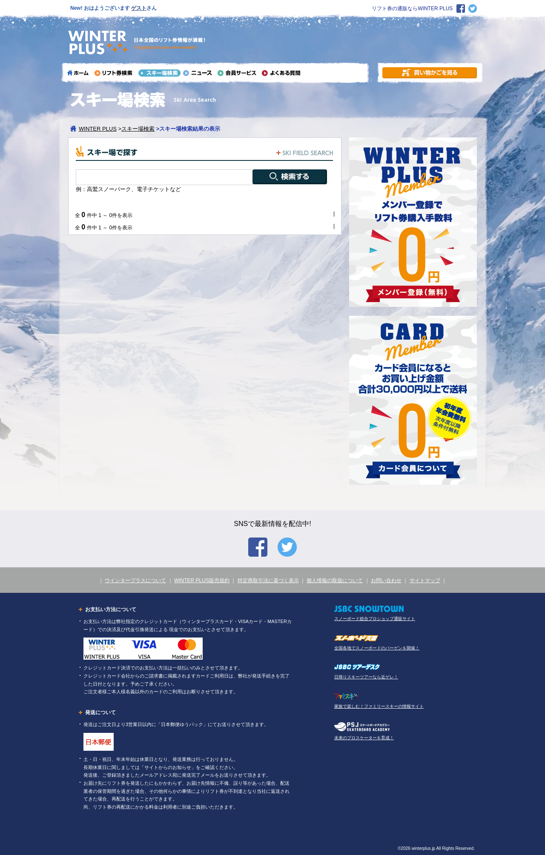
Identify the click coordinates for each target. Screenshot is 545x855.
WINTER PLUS (98, 129)
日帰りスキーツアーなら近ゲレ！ (366, 677)
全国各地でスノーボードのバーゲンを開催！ (376, 648)
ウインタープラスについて (135, 580)
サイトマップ (425, 580)
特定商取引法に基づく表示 (268, 580)
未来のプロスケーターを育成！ (364, 737)
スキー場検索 (138, 129)
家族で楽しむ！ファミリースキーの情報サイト (379, 706)
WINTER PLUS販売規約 (201, 580)
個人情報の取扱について (335, 580)
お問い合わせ (386, 580)
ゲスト (138, 8)
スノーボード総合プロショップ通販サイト (374, 618)
